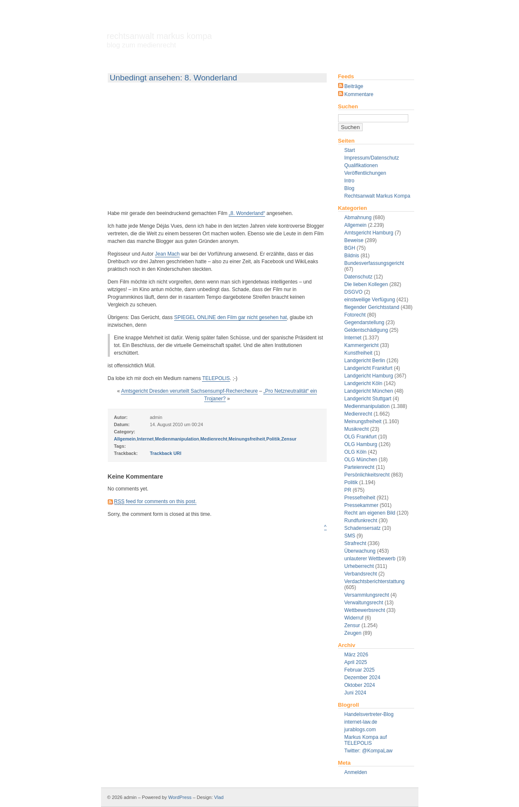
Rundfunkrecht (360, 520)
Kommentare (356, 94)
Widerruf (353, 618)
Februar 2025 (359, 670)
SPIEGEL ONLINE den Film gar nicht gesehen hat (230, 317)
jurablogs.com (360, 730)
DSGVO (353, 292)
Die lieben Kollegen (366, 284)
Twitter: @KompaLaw (368, 751)
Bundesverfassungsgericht (374, 263)
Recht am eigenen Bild (370, 513)
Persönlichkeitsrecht (367, 475)
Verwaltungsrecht (363, 603)
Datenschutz (358, 277)
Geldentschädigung (366, 330)
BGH (349, 248)
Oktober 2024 (359, 685)
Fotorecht (355, 315)
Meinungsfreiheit (363, 421)
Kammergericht (361, 345)
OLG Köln (355, 452)
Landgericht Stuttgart (367, 399)
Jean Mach (167, 254)
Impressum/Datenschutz (371, 158)
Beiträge (350, 86)
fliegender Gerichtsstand (371, 307)
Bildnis (351, 256)
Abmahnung (358, 217)
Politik (351, 482)
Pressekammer (361, 505)
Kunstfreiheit (358, 353)
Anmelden (355, 772)
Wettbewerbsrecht (364, 610)
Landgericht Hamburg (368, 376)
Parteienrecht (359, 467)
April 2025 (355, 662)
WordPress (179, 797)
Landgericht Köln (363, 383)
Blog (349, 188)
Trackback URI (165, 453)
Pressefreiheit (359, 498)
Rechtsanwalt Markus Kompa (159, 40)
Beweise (353, 240)
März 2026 (356, 655)
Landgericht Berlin (364, 361)
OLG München (360, 460)
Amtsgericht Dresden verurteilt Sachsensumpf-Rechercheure (189, 391)
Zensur (352, 625)
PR (348, 490)
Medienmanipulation (367, 406)
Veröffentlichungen (365, 173)
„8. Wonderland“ (247, 213)
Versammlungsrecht (366, 595)
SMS (349, 536)
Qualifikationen (361, 165)
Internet (353, 338)
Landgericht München (368, 391)
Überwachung (360, 551)
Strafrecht (355, 543)
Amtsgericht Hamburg (368, 233)
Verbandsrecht (360, 574)
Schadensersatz (362, 528)
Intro (349, 181)
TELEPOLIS (215, 378)
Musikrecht (356, 429)
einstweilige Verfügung (369, 300)
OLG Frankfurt (360, 437)
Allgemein (355, 225)
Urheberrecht (359, 566)
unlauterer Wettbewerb (370, 559)
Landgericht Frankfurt (368, 368)
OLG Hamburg (360, 444)
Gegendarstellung (364, 322)
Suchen (348, 106)
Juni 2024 (355, 693)
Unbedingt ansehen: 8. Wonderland (174, 77)
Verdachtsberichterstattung (374, 581)
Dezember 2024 (362, 677)
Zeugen (353, 633)
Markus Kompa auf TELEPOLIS (365, 740)
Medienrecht (358, 414)
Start (349, 150)
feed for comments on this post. (155, 502)
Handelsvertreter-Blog (369, 714)
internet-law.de (360, 722)
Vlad (219, 797)
